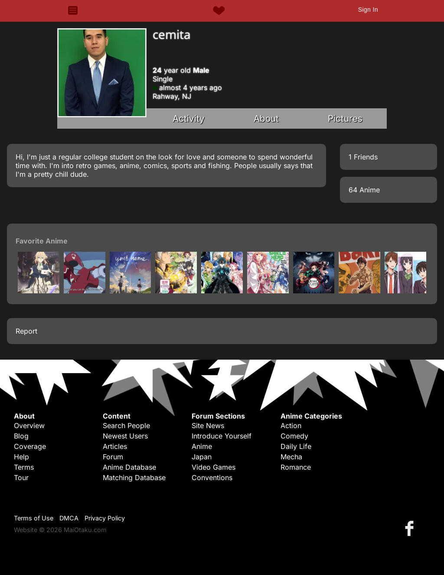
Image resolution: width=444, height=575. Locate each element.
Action (291, 425)
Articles (115, 446)
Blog (21, 436)
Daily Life (296, 446)
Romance (296, 467)
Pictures (345, 118)
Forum (113, 456)
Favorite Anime (42, 241)
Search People (126, 425)
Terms (24, 467)
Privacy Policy (105, 518)
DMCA (68, 518)
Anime (202, 446)
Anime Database (129, 467)
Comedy (294, 436)
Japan (202, 456)
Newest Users (125, 436)
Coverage (30, 446)
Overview (29, 425)
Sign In (368, 9)
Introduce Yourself (221, 436)
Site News (208, 425)
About (266, 118)
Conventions (212, 477)
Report (26, 331)
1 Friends (363, 157)
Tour (21, 477)
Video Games (213, 467)
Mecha (291, 456)
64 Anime (364, 189)
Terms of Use (33, 518)
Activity (189, 118)
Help (21, 456)
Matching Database (134, 477)
